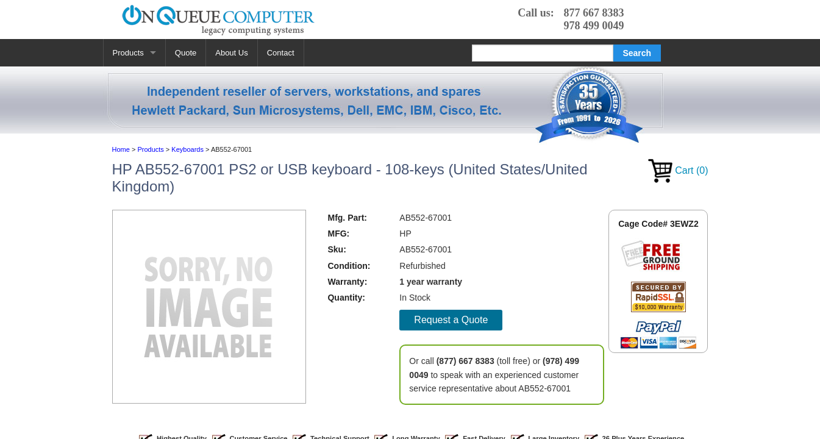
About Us (231, 52)
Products (128, 52)
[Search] (543, 53)
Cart (678, 170)
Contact (280, 52)
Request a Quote (451, 320)
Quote (185, 52)
